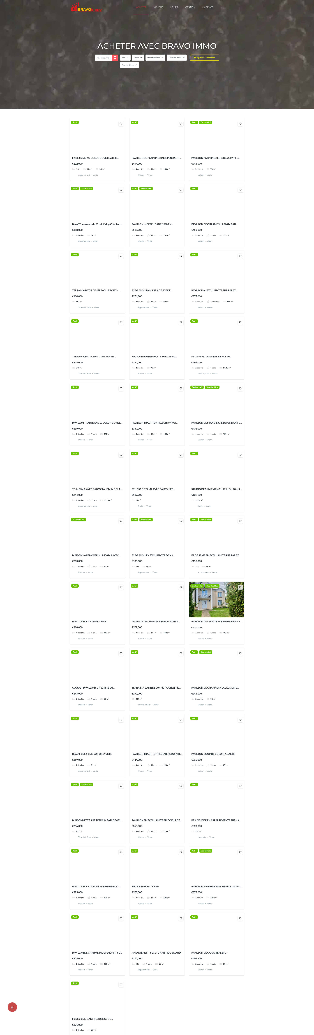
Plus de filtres (129, 65)
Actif (75, 122)
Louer (174, 7)
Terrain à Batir (84, 307)
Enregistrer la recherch (204, 57)
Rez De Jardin (203, 373)
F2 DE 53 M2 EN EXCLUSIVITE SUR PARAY (215, 555)
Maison (141, 175)
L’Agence (207, 7)
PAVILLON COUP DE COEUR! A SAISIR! (213, 753)
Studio (140, 506)
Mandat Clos (212, 387)
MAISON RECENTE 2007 (145, 886)
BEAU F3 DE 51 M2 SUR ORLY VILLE (92, 753)
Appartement (84, 175)
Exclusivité (206, 122)
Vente (95, 175)
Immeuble (202, 837)
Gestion (190, 7)
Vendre (158, 7)
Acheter (141, 7)
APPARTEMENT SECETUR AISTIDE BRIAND (156, 952)
